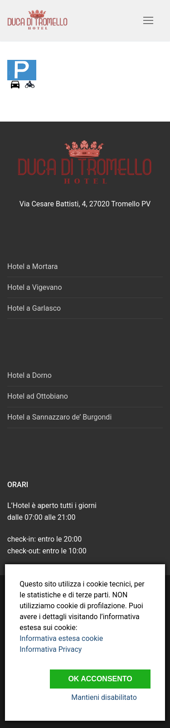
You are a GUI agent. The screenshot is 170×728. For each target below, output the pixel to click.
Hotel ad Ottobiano (37, 396)
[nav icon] (148, 20)
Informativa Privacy (50, 649)
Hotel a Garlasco (34, 308)
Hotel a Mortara (32, 266)
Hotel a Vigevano (34, 287)
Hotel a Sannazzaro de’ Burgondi (59, 417)
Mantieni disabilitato (103, 697)
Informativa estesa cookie (61, 638)
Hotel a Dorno (29, 375)
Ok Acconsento (100, 679)
